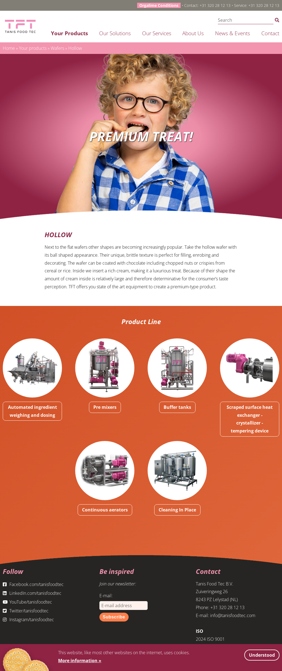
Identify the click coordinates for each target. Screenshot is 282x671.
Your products (69, 33)
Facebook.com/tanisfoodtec (33, 584)
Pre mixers (104, 407)
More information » (79, 661)
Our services (156, 33)
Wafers (57, 48)
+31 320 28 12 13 (215, 5)
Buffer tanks (177, 407)
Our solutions (115, 33)
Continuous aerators (105, 510)
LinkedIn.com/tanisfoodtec (32, 593)
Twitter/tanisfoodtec (25, 611)
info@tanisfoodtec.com (232, 615)
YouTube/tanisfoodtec (27, 602)
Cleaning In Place (177, 510)
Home (9, 48)
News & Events (232, 33)
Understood (262, 655)
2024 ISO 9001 (210, 639)
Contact (270, 33)
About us (193, 33)
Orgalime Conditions (158, 5)
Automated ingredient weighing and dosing (32, 411)
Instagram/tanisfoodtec (28, 620)
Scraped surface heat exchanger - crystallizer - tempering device (250, 419)
